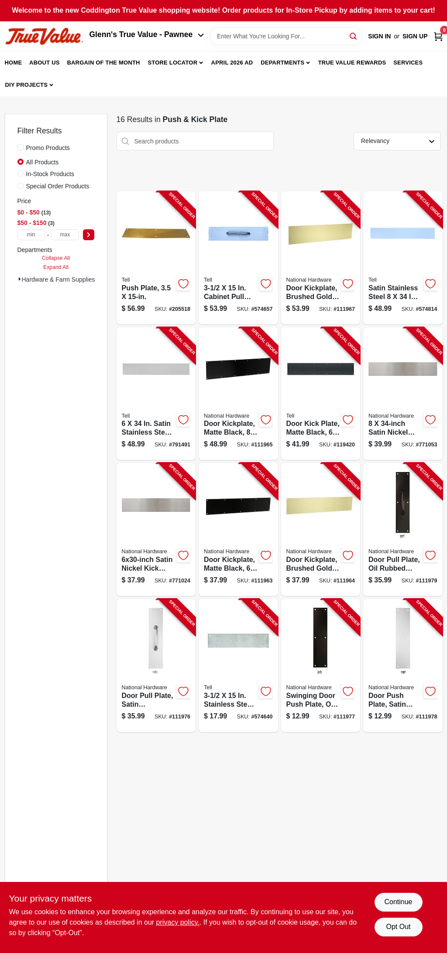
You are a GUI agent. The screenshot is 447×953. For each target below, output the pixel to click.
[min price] (31, 234)
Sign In (379, 36)
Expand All (56, 267)
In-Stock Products (50, 174)
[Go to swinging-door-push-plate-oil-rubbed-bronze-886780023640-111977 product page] (321, 665)
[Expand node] (20, 279)
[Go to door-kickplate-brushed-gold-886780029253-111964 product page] (321, 529)
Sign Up (415, 36)
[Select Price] (88, 234)
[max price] (65, 234)
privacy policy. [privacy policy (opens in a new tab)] (177, 922)
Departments (282, 62)
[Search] (353, 35)
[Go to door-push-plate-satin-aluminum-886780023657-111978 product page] (403, 665)
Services (408, 62)
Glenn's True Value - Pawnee (146, 34)
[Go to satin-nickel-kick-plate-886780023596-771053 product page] (403, 393)
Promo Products (48, 148)
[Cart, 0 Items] (438, 36)
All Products (42, 162)
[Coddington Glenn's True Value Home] (44, 36)
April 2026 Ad (232, 62)
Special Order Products (57, 186)
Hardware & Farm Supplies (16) (65, 279)
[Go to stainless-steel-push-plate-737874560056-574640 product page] (238, 665)
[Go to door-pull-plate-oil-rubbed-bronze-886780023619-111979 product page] (403, 529)
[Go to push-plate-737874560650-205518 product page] (156, 257)
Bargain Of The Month (103, 62)
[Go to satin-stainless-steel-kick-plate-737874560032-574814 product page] (403, 257)
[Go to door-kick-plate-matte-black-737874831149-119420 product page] (321, 393)
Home (13, 62)
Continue (398, 901)
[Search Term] (286, 36)
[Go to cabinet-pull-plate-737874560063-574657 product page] (238, 257)
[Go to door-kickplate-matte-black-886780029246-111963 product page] (238, 529)
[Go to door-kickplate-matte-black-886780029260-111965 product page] (238, 393)
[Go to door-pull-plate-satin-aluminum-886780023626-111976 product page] (156, 665)
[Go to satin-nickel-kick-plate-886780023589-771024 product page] (156, 529)
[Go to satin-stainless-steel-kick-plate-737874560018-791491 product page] (156, 393)
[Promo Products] (20, 147)
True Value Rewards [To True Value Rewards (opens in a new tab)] (352, 62)
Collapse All (56, 258)
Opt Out (398, 926)
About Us (44, 62)
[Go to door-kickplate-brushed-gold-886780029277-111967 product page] (321, 257)
